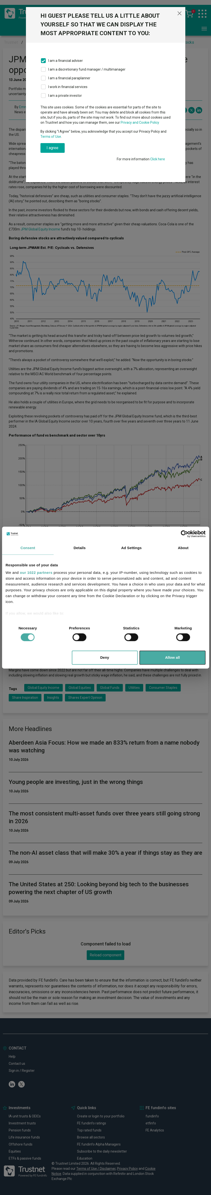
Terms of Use (50, 136)
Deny (104, 657)
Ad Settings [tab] (131, 548)
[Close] (179, 13)
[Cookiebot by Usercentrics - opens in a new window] (184, 533)
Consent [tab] (28, 548)
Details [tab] (80, 548)
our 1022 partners (36, 572)
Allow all (172, 657)
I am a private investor (65, 95)
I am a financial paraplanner (69, 78)
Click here (157, 159)
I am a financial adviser (65, 60)
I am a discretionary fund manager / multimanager (86, 69)
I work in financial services (67, 86)
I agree (52, 148)
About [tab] (183, 548)
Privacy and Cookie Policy (140, 122)
